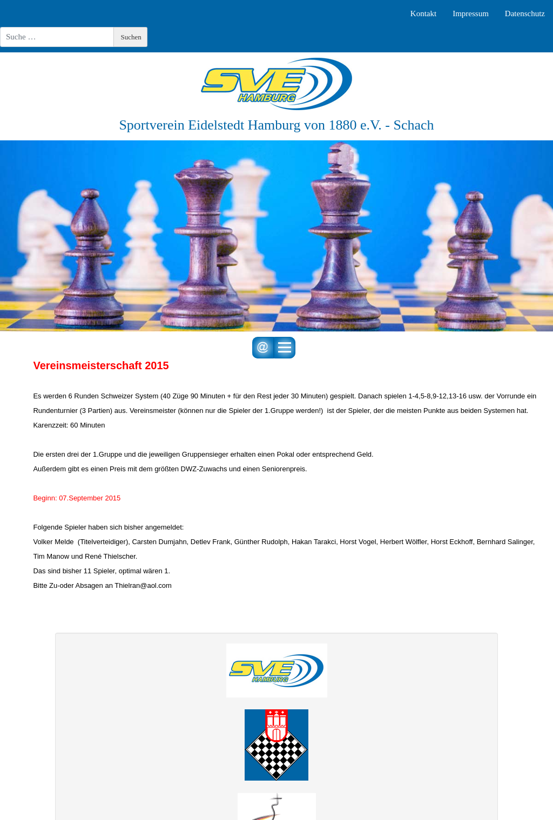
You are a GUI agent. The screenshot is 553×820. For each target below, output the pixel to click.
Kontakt (423, 13)
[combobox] (57, 37)
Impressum (471, 13)
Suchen (131, 37)
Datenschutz (525, 13)
